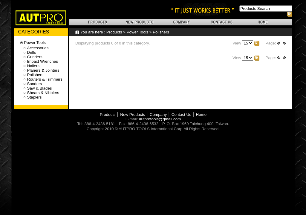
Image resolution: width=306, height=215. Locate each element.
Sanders (34, 84)
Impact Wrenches (42, 61)
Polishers (161, 32)
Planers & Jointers (43, 70)
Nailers (33, 66)
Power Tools (137, 32)
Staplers (34, 97)
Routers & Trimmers (45, 79)
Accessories (38, 48)
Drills (31, 52)
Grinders (34, 57)
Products (114, 32)
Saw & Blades (39, 88)
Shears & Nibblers (43, 92)
